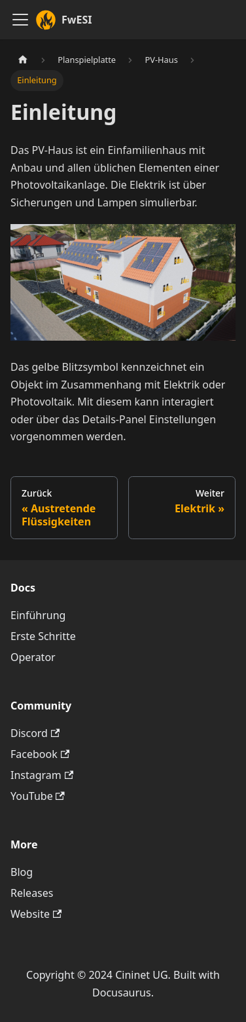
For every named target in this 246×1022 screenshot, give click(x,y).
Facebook (39, 754)
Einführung (37, 615)
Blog (21, 872)
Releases (31, 893)
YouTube (37, 796)
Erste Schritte (43, 636)
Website (36, 914)
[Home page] (22, 60)
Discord (35, 733)
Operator (33, 657)
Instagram (41, 775)
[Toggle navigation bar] (20, 19)
